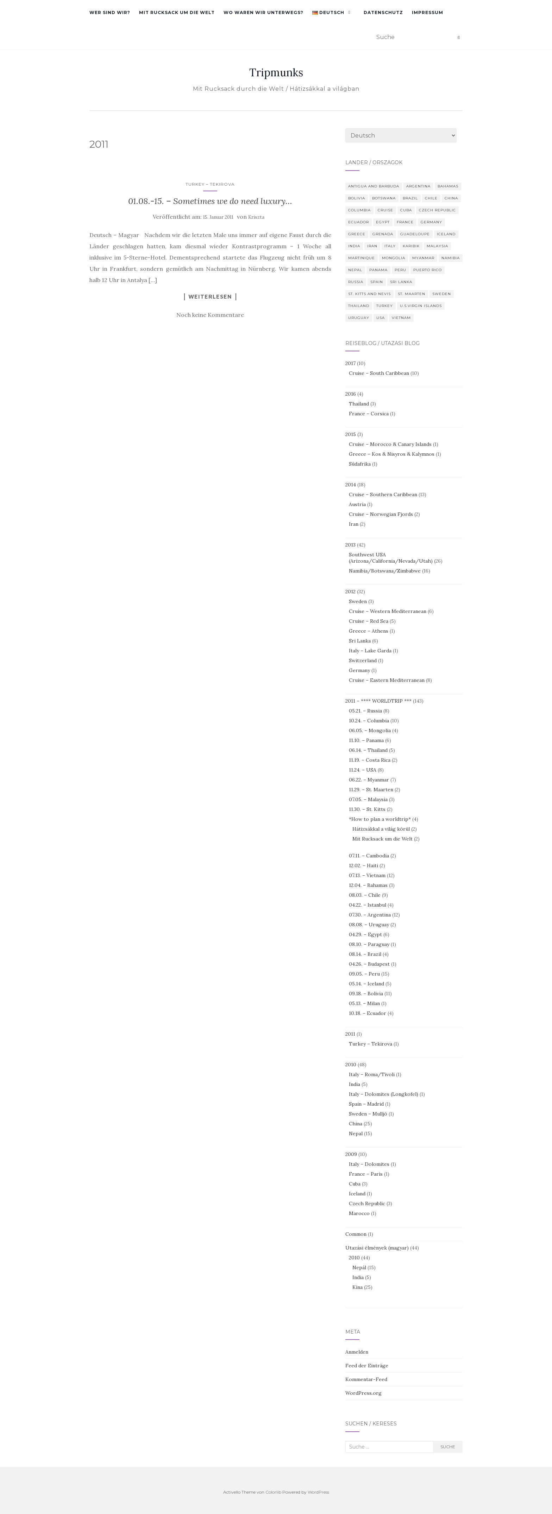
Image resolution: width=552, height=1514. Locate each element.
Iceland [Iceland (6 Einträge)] (446, 234)
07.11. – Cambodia (369, 855)
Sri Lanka (360, 641)
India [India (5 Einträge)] (354, 246)
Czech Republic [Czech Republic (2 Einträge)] (437, 210)
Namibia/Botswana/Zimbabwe (385, 571)
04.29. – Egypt (365, 934)
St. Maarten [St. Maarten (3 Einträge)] (411, 294)
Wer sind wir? (109, 12)
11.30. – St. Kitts (367, 809)
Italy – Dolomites (369, 1164)
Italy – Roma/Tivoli (372, 1074)
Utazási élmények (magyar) (377, 1248)
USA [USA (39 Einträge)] (380, 317)
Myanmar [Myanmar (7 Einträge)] (423, 258)
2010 (350, 1064)
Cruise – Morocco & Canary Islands (390, 444)
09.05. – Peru (364, 974)
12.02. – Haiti (363, 865)
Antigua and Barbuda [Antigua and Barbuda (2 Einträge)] (373, 186)
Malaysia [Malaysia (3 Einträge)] (437, 246)
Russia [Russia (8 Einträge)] (355, 282)
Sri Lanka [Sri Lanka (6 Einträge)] (401, 282)
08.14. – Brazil (365, 954)
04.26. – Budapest (369, 964)
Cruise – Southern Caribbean (383, 494)
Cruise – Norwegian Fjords (381, 514)
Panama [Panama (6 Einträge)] (378, 270)
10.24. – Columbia (369, 720)
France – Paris (366, 1174)
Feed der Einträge (366, 1365)
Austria (357, 504)
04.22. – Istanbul (367, 905)
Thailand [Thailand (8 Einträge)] (358, 306)
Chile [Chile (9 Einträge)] (431, 198)
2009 (351, 1154)
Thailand (359, 404)
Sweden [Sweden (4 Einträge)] (441, 294)
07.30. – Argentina (370, 915)
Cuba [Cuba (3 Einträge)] (406, 210)
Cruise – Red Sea (368, 621)
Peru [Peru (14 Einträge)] (400, 270)
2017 (350, 363)
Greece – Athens (368, 631)
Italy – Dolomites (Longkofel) (383, 1094)
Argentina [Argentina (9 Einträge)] (418, 186)
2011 (350, 1034)
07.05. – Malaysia (368, 799)
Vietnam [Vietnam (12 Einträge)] (401, 317)
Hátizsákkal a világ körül (381, 829)
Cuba (354, 1184)
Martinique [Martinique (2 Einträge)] (361, 258)
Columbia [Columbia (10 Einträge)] (359, 210)
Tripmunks (276, 72)
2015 (350, 434)
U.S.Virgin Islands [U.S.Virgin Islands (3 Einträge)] (421, 306)
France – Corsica (369, 413)
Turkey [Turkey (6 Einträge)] (384, 306)
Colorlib (273, 1492)
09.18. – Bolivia (366, 993)
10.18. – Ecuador (367, 1013)
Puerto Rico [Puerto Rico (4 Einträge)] (427, 270)
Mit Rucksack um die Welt (177, 12)
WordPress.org (363, 1393)
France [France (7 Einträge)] (405, 222)
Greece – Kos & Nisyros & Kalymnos (391, 454)
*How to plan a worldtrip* (380, 819)
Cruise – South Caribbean (379, 373)
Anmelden (356, 1352)
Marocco (359, 1213)
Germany (359, 670)
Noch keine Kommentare (210, 314)
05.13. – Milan (364, 1003)
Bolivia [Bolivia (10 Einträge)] (356, 198)
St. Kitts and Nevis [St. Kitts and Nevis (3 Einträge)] (369, 294)
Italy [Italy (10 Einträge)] (390, 246)
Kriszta (256, 217)
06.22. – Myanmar (369, 780)
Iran (353, 524)
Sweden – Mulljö (368, 1114)
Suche (447, 1446)
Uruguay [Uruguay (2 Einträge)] (358, 317)
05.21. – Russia (365, 711)
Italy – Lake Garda (370, 650)
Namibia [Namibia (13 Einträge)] (450, 258)
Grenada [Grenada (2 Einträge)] (382, 234)
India (354, 1084)
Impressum (427, 12)
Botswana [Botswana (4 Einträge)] (384, 198)
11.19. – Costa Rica (369, 760)
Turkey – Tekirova (210, 184)
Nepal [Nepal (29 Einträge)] (355, 270)
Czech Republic (367, 1203)
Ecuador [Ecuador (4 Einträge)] (358, 222)
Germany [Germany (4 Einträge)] (431, 222)
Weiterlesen (210, 296)
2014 (350, 484)
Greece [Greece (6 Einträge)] (356, 234)
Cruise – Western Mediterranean (387, 611)
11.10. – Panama (366, 740)
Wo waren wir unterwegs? (263, 12)
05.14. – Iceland (366, 983)
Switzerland (363, 660)
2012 (350, 591)
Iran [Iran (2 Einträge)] (372, 246)
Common (355, 1234)
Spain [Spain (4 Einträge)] (376, 282)
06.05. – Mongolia (370, 730)
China (355, 1123)
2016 (350, 394)
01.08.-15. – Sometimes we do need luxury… (210, 201)
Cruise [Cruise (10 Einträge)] (385, 210)
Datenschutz (383, 12)
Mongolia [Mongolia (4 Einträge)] (393, 258)
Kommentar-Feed (366, 1379)
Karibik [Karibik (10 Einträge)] (411, 246)
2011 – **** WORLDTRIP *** (378, 701)
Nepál (359, 1267)
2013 (350, 545)
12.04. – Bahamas (368, 885)
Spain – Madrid (366, 1104)
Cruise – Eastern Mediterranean (387, 680)
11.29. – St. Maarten (371, 789)
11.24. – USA (362, 770)
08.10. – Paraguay (369, 944)
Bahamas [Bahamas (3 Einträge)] (448, 186)
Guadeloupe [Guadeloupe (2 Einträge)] (415, 234)
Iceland (357, 1193)
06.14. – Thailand (368, 750)
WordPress (318, 1492)
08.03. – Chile (365, 895)
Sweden (358, 601)
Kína (357, 1287)
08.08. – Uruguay (369, 924)
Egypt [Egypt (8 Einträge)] (383, 222)
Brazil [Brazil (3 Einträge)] (410, 198)
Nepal (356, 1133)
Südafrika (360, 464)
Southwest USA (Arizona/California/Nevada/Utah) (391, 557)
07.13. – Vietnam (367, 875)
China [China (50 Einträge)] (451, 198)
